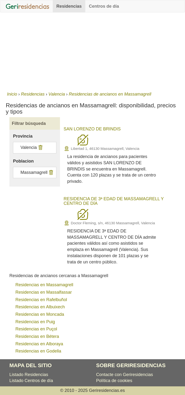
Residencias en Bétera (37, 336)
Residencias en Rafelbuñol (41, 299)
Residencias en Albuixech (40, 306)
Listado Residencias (28, 374)
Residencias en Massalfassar (43, 292)
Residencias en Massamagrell (44, 284)
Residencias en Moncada (39, 314)
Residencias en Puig (35, 321)
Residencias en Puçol (36, 329)
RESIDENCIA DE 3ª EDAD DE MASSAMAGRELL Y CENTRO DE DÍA (114, 201)
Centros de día (104, 6)
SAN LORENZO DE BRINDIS (92, 129)
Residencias (69, 6)
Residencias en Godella (38, 351)
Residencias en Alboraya (39, 343)
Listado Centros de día (31, 380)
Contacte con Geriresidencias (124, 374)
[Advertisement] (92, 51)
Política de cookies (114, 380)
